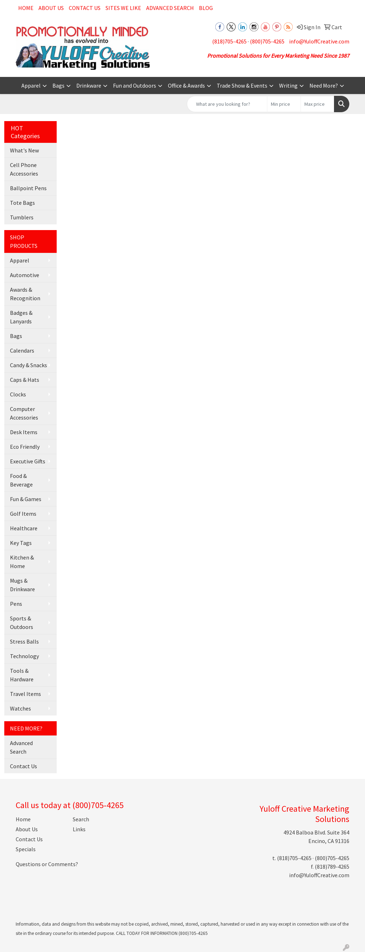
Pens (16, 603)
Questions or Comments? (47, 864)
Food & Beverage (21, 480)
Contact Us (85, 7)
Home (26, 7)
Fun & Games (25, 499)
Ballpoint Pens (28, 188)
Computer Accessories (24, 413)
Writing (288, 85)
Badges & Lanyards (21, 317)
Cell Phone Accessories (24, 169)
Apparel (31, 85)
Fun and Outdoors (134, 85)
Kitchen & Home (22, 561)
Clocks (18, 394)
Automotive (24, 275)
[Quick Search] (227, 104)
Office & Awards (186, 85)
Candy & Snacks (28, 365)
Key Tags (21, 542)
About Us (51, 7)
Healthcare (23, 528)
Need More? (323, 85)
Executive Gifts (27, 461)
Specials (26, 849)
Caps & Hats (24, 379)
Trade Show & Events (242, 85)
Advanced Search (170, 7)
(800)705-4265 (267, 41)
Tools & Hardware (22, 675)
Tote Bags (22, 202)
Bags (58, 85)
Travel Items (25, 693)
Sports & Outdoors (21, 622)
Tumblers (22, 217)
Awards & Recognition (25, 294)
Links (79, 829)
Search (81, 819)
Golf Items (23, 513)
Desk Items (23, 432)
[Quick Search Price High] (317, 104)
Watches (20, 708)
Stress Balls (24, 641)
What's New (24, 150)
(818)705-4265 (229, 41)
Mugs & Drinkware (22, 585)
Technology (24, 656)
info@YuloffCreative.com (319, 41)
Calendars (22, 350)
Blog (206, 7)
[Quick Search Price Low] (284, 104)
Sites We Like (123, 7)
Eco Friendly (25, 446)
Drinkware (88, 85)
